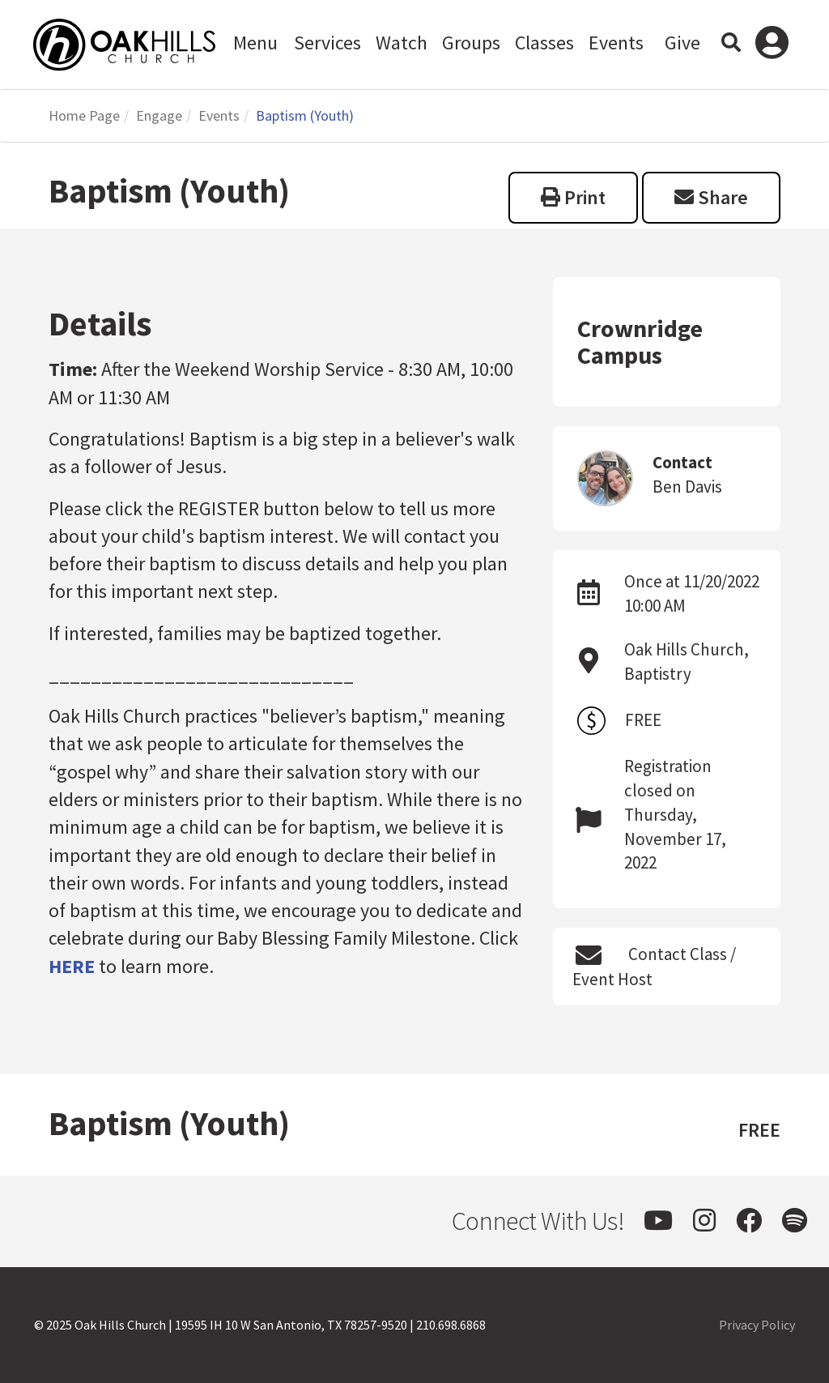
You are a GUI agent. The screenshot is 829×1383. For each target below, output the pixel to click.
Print (573, 197)
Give (682, 42)
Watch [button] (401, 42)
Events (616, 42)
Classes (544, 42)
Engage (159, 115)
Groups (471, 42)
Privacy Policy (757, 1325)
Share (711, 197)
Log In (772, 44)
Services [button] (327, 42)
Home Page (84, 115)
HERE (72, 966)
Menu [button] (255, 42)
